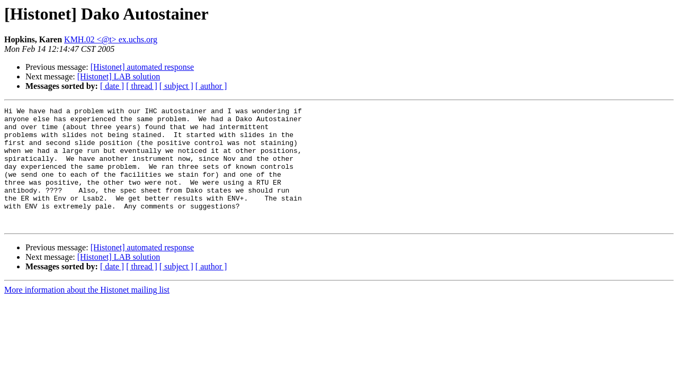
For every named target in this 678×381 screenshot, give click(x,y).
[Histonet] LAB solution (118, 76)
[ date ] (112, 85)
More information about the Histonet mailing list (87, 313)
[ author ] (211, 85)
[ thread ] (141, 85)
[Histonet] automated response (142, 66)
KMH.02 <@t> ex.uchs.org (110, 39)
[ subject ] (176, 85)
